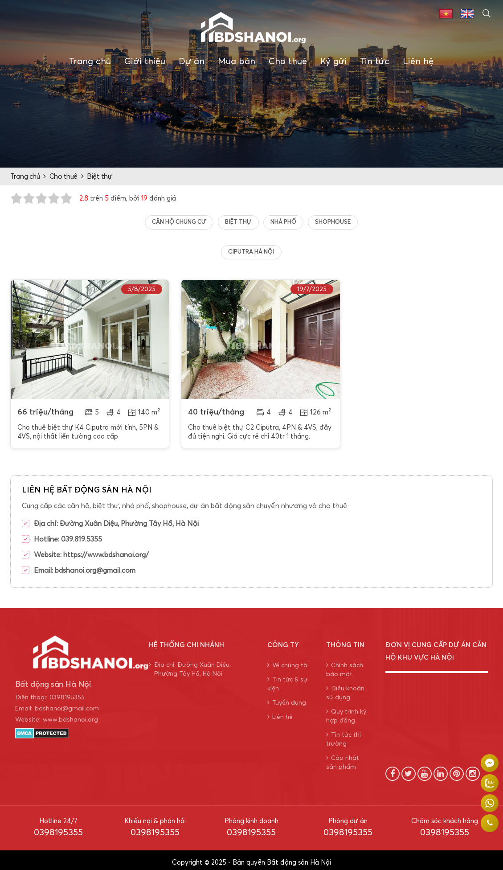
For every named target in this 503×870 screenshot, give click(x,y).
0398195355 (67, 692)
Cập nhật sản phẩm (342, 757)
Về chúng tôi (288, 660)
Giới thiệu (144, 61)
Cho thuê (288, 61)
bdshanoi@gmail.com (67, 704)
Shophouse (333, 222)
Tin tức (374, 61)
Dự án (191, 61)
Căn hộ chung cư (179, 222)
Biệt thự (99, 176)
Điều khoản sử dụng (345, 688)
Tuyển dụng (286, 697)
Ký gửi (333, 61)
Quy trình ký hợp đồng (346, 711)
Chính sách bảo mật (344, 665)
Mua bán (236, 61)
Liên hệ (418, 61)
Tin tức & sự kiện (287, 679)
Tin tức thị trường (343, 734)
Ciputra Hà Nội (251, 252)
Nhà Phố (283, 222)
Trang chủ (90, 61)
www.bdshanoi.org (70, 715)
